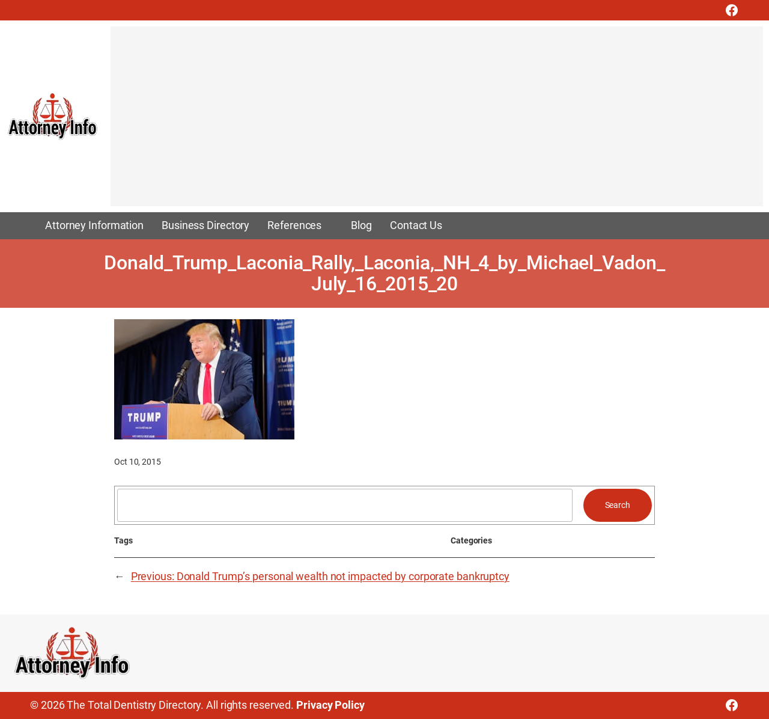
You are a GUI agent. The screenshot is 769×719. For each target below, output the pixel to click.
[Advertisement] (437, 122)
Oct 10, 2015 (137, 462)
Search (617, 505)
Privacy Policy (330, 705)
